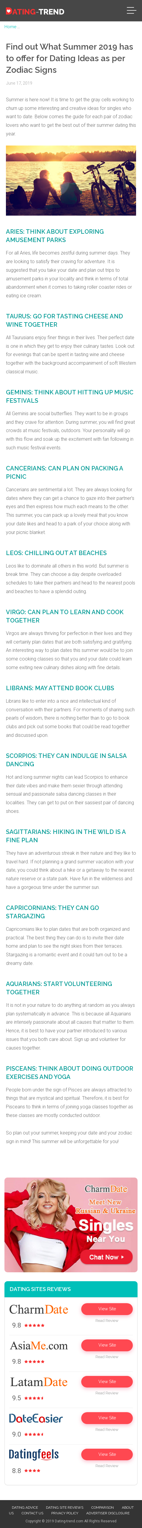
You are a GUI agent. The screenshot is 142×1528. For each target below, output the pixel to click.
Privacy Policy (64, 1513)
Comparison (102, 1507)
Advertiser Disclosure (108, 1513)
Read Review (107, 1320)
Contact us (32, 1513)
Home (10, 26)
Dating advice (25, 1507)
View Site (107, 1308)
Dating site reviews (64, 1507)
